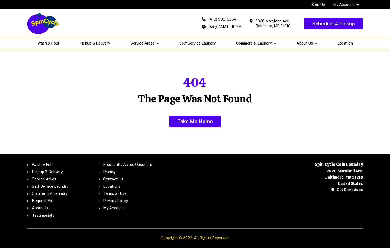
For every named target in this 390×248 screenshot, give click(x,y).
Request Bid (42, 201)
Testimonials (43, 215)
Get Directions (347, 189)
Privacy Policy (115, 201)
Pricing (109, 172)
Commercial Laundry (254, 43)
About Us (305, 43)
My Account (343, 4)
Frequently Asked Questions (128, 164)
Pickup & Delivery (94, 43)
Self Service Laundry (197, 43)
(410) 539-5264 (222, 19)
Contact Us (113, 179)
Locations (112, 186)
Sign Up (318, 4)
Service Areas (143, 43)
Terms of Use (114, 193)
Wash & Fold (48, 43)
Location (345, 43)
